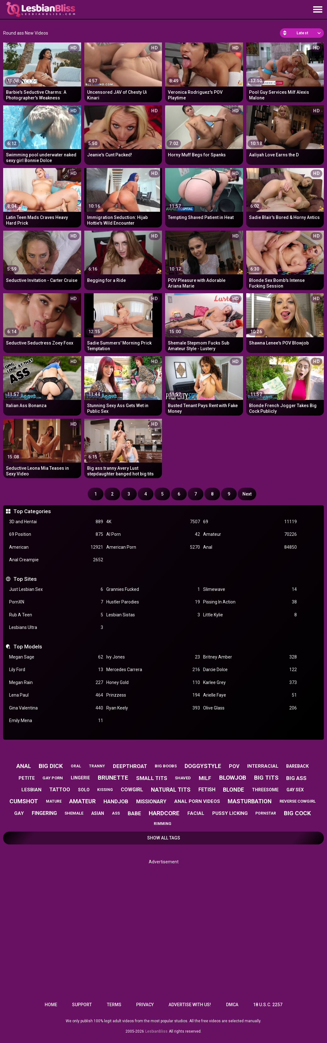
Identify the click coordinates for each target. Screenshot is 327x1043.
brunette (113, 777)
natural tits (171, 789)
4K (153, 521)
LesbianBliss (156, 1031)
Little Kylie (250, 615)
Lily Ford (56, 669)
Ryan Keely (153, 708)
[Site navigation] (317, 10)
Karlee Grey (250, 682)
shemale (73, 813)
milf (205, 778)
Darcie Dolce (250, 669)
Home (51, 1004)
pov (234, 766)
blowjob (232, 777)
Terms (114, 1004)
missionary (151, 802)
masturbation (250, 801)
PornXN (56, 602)
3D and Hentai (56, 521)
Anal (250, 547)
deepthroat (130, 766)
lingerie (80, 777)
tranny (97, 766)
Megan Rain (56, 682)
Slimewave (250, 589)
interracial (263, 766)
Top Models (28, 646)
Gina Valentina (56, 708)
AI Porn (153, 534)
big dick (51, 766)
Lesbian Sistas (153, 615)
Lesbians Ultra (56, 627)
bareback (297, 766)
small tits (151, 778)
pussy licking (230, 813)
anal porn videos (197, 801)
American (56, 547)
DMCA (232, 1004)
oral (76, 766)
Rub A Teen (56, 615)
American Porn (153, 547)
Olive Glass (250, 708)
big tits (266, 777)
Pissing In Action (250, 602)
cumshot (23, 801)
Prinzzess (153, 695)
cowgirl (132, 790)
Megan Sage (56, 657)
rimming (162, 824)
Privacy (145, 1004)
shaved (183, 778)
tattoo (59, 790)
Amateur (250, 534)
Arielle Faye (250, 695)
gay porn (52, 778)
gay (19, 813)
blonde (233, 789)
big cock (297, 813)
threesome (265, 789)
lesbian (31, 790)
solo (84, 789)
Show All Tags (163, 837)
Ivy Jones (153, 657)
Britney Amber (250, 657)
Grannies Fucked (153, 589)
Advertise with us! (190, 1004)
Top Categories (32, 511)
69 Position (56, 534)
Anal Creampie (56, 560)
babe (134, 813)
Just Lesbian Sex (56, 589)
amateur (82, 801)
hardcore (164, 813)
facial (195, 813)
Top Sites (25, 579)
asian (97, 813)
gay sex (295, 789)
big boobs (166, 766)
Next (247, 493)
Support (82, 1004)
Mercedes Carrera (153, 669)
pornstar (265, 813)
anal (23, 766)
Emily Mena (56, 720)
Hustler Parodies (153, 602)
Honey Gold (153, 682)
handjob (115, 801)
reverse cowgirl (298, 801)
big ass (296, 778)
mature (54, 801)
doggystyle (203, 766)
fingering (44, 813)
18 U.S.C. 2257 (267, 1004)
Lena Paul (56, 695)
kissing (105, 790)
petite (27, 778)
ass (116, 813)
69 (250, 521)
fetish (206, 790)
